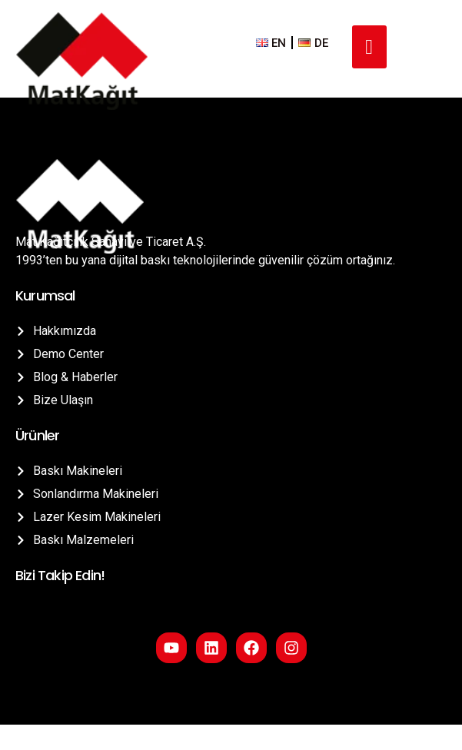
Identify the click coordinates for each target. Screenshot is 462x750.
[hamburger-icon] (369, 47)
